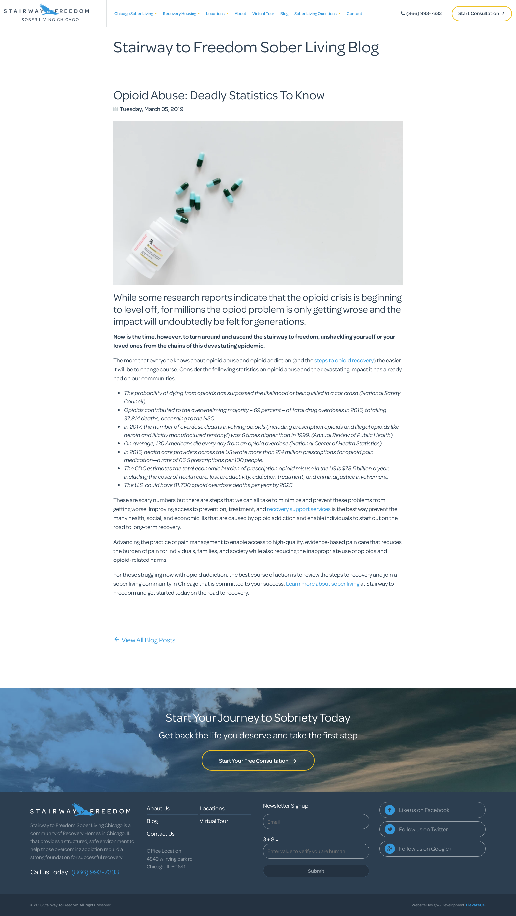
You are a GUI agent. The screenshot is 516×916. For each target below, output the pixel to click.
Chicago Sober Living (135, 13)
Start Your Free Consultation (258, 760)
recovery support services (299, 509)
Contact (354, 13)
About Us (158, 808)
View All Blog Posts (144, 640)
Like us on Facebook (424, 810)
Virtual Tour (263, 13)
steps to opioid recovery (344, 360)
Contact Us (161, 833)
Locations (217, 13)
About (240, 13)
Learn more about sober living (323, 583)
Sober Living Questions (317, 13)
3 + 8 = (270, 839)
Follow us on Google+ (425, 848)
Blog (284, 13)
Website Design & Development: (449, 905)
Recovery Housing (181, 13)
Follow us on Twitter (423, 829)
